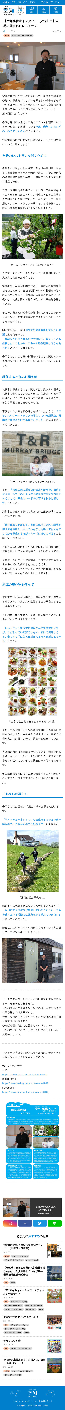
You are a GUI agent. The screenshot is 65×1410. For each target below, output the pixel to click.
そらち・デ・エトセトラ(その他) (22, 35)
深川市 (7, 35)
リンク (35, 1401)
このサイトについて (21, 1401)
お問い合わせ (46, 1401)
